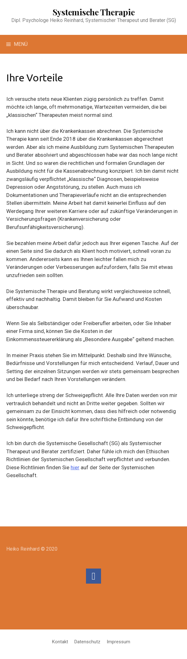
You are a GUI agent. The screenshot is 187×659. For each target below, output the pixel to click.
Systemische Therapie (93, 12)
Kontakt (60, 642)
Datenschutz (87, 642)
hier (75, 467)
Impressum (118, 642)
